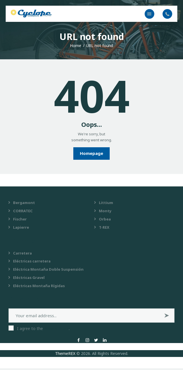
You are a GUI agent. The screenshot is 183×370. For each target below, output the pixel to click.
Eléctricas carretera (32, 262)
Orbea (105, 220)
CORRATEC (23, 212)
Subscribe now (167, 319)
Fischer (20, 220)
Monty (105, 212)
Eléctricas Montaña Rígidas (39, 287)
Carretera (22, 254)
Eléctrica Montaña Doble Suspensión (48, 271)
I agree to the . (43, 330)
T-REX (104, 229)
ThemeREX (65, 355)
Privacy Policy (56, 330)
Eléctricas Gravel (29, 279)
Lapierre (21, 229)
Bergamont (24, 204)
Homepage (91, 155)
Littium (106, 204)
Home (75, 47)
